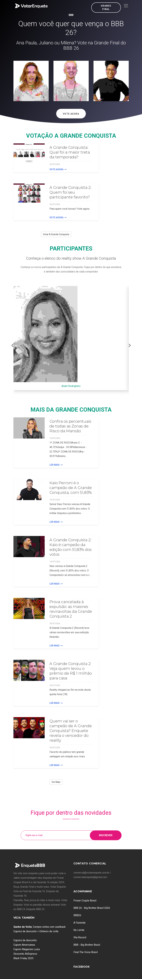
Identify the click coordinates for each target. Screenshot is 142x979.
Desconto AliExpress (25, 953)
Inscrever (105, 835)
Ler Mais (56, 465)
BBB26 (77, 915)
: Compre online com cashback (39, 926)
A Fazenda (79, 922)
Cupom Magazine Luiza (26, 949)
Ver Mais (56, 782)
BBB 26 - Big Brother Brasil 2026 (91, 907)
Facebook (81, 966)
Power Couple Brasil (84, 900)
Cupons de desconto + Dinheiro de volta (35, 931)
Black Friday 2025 (23, 958)
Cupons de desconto (25, 940)
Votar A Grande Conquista (56, 234)
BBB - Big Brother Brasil (86, 944)
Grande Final (106, 7)
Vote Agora (71, 114)
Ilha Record (79, 937)
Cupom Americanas (24, 944)
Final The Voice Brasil (85, 952)
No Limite (78, 930)
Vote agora (58, 169)
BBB (71, 15)
